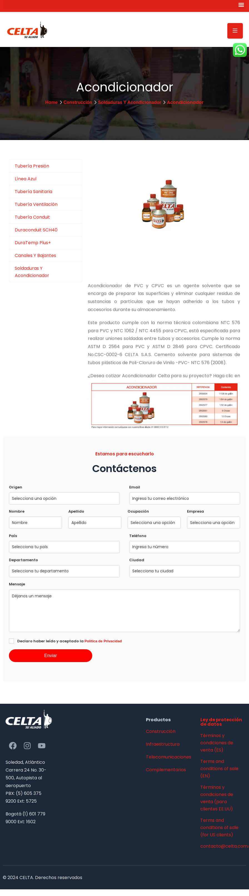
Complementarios (166, 770)
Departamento (23, 560)
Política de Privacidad (103, 641)
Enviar (50, 655)
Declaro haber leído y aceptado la (69, 641)
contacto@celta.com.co (221, 846)
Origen (15, 487)
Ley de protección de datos (221, 722)
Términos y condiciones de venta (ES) (216, 742)
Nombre (16, 511)
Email (134, 487)
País (13, 535)
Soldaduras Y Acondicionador (129, 102)
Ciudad (136, 560)
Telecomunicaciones (168, 757)
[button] (124, 4)
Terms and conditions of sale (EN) (219, 768)
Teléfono (137, 535)
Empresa (195, 511)
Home (51, 102)
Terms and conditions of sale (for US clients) (219, 827)
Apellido (76, 511)
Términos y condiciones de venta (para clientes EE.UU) (216, 798)
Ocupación (138, 511)
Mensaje (17, 584)
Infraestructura (163, 744)
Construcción (78, 102)
